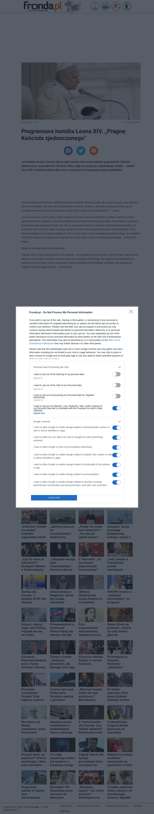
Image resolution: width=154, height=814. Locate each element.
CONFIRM (54, 497)
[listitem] (77, 367)
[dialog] (77, 407)
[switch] (116, 374)
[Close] (132, 313)
